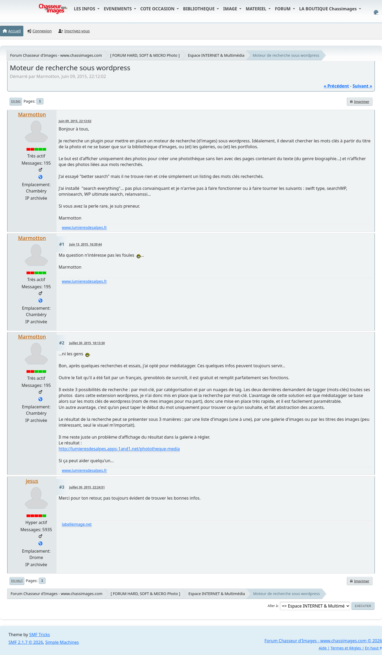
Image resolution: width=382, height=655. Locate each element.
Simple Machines (62, 642)
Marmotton (32, 114)
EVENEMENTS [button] (118, 9)
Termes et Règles (346, 647)
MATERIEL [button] (256, 9)
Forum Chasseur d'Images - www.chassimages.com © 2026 (323, 641)
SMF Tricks (39, 634)
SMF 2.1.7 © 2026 (25, 642)
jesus (32, 480)
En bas (15, 101)
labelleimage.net (77, 524)
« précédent (336, 86)
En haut (17, 581)
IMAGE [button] (230, 9)
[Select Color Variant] (376, 12)
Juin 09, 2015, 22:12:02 (75, 121)
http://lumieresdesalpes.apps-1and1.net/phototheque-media (119, 449)
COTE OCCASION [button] (158, 9)
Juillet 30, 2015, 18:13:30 (87, 343)
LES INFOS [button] (85, 9)
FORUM (283, 9)
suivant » (362, 86)
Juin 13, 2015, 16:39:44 (85, 244)
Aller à (273, 605)
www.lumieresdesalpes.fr (84, 227)
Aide (323, 647)
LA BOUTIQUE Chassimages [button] (328, 9)
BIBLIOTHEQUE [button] (199, 9)
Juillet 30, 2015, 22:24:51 (87, 487)
